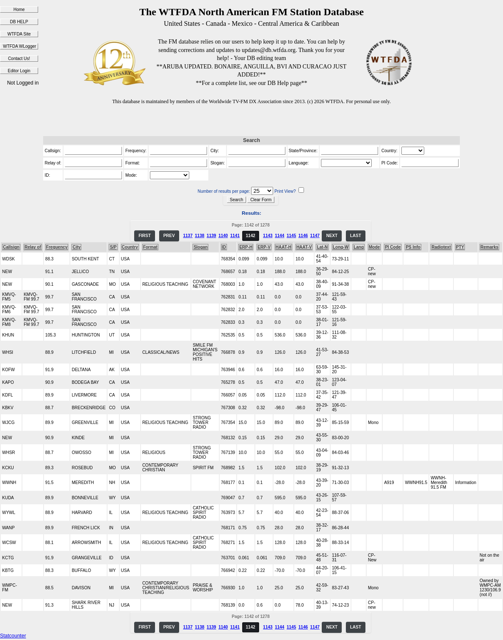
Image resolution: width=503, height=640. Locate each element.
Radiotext (441, 247)
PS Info (413, 247)
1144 (279, 235)
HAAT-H (283, 247)
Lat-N (322, 247)
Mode (374, 247)
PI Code (393, 247)
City (76, 247)
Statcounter (13, 636)
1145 (291, 235)
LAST (355, 235)
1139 (211, 235)
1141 (235, 235)
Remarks (489, 247)
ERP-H (245, 247)
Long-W (340, 247)
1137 (187, 235)
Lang (359, 247)
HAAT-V (304, 247)
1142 (250, 235)
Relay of (33, 247)
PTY (460, 247)
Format (150, 247)
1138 (199, 235)
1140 (223, 235)
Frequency (57, 247)
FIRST (144, 235)
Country (130, 247)
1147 (315, 235)
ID (224, 247)
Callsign (11, 247)
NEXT (331, 235)
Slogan (200, 247)
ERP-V (264, 247)
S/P (113, 247)
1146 (303, 235)
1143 (267, 235)
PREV (169, 235)
